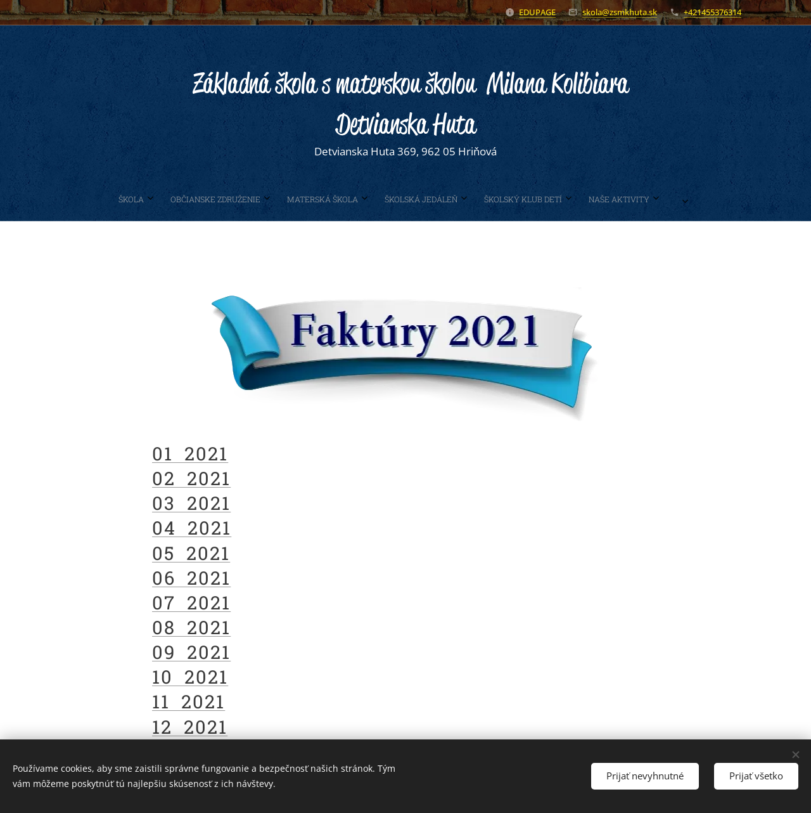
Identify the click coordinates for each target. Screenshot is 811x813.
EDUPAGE (537, 12)
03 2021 (191, 503)
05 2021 (191, 552)
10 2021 (190, 677)
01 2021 (190, 453)
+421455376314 (712, 12)
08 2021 (191, 627)
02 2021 (191, 478)
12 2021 (189, 726)
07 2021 (191, 602)
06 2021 (191, 577)
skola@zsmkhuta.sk (619, 12)
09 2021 (191, 652)
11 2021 (188, 701)
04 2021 (191, 528)
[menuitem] (313, 199)
